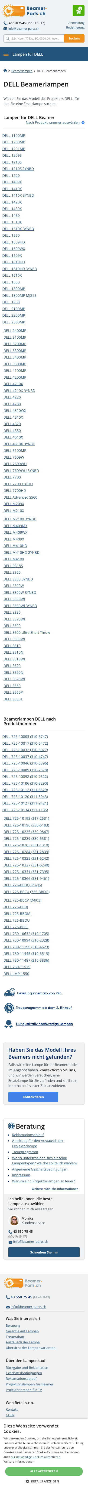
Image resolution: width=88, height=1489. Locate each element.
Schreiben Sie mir (44, 1252)
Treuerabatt (15, 1336)
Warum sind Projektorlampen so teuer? (43, 1181)
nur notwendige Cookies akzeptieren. (36, 1457)
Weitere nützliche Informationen (55, 1189)
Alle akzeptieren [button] (44, 1471)
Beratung (13, 1325)
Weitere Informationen (18, 1462)
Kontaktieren (33, 1097)
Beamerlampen (22, 71)
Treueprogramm (25, 1151)
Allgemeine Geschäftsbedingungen (39, 1169)
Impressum (21, 1175)
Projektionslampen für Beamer (29, 1384)
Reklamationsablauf (28, 1134)
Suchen (74, 38)
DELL (13, 135)
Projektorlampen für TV (24, 1390)
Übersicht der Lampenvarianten (30, 1347)
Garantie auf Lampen (22, 1331)
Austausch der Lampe (23, 1342)
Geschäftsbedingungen (24, 1373)
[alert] (44, 1454)
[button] (44, 1481)
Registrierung (75, 27)
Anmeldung (76, 23)
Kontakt (12, 1409)
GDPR (10, 1415)
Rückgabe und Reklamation (27, 1367)
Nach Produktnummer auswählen (53, 122)
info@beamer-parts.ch (21, 28)
